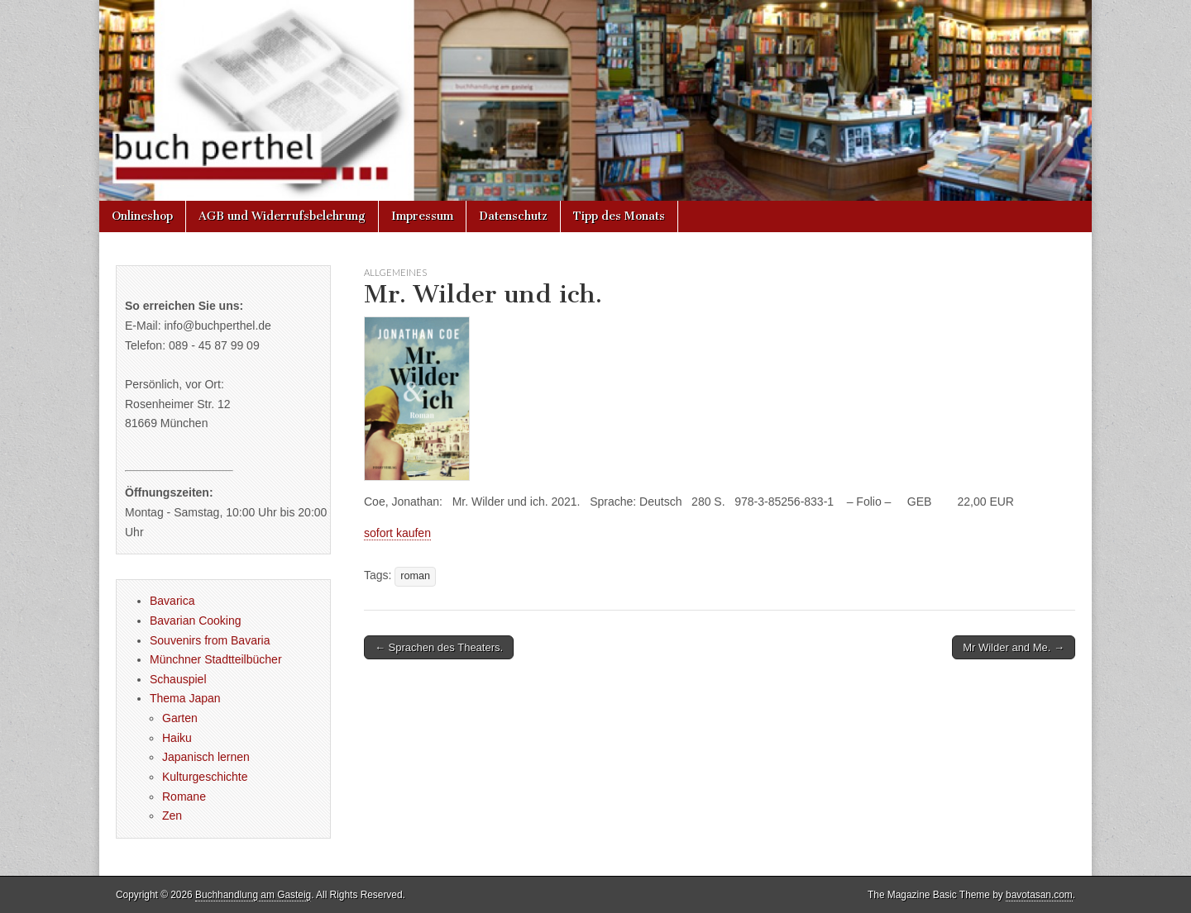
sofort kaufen (397, 533)
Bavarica (172, 600)
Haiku (177, 737)
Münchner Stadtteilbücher (216, 659)
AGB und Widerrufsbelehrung (282, 216)
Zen (172, 815)
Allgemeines (395, 272)
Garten (180, 718)
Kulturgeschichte (205, 776)
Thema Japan (185, 698)
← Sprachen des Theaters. (439, 647)
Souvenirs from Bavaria (210, 640)
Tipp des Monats (619, 216)
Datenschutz (513, 216)
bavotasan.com (1039, 895)
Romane (184, 796)
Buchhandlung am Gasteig (253, 895)
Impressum (422, 216)
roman (415, 576)
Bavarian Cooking (196, 620)
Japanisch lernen (206, 756)
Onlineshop (142, 216)
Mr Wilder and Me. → (1013, 647)
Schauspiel (178, 679)
